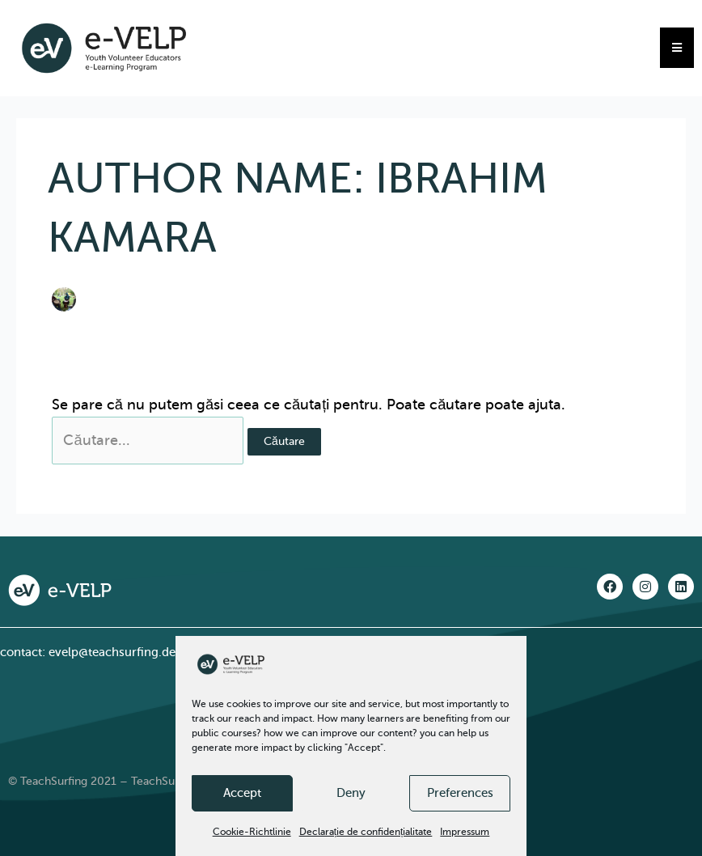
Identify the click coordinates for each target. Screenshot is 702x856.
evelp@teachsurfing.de (112, 652)
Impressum (464, 831)
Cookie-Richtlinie (252, 831)
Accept (242, 792)
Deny (351, 792)
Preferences (460, 792)
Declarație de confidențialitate (366, 831)
